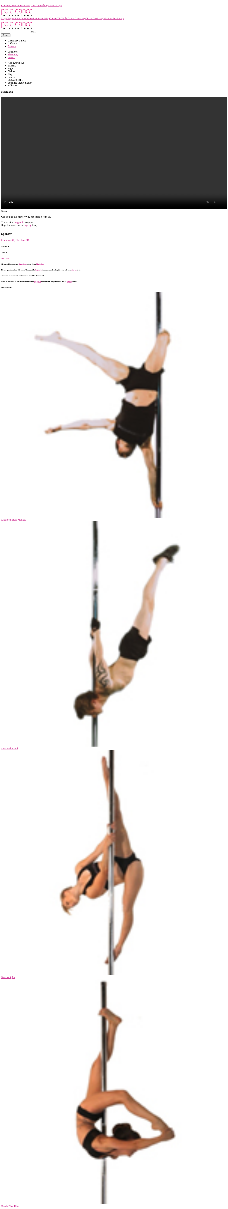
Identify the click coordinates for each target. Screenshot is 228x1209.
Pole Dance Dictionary (12, 2)
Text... (32, 31)
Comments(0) (8, 240)
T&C (33, 5)
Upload (40, 5)
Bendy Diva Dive (10, 1206)
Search (6, 35)
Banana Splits (8, 977)
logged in (19, 222)
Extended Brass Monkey (13, 519)
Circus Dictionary (94, 18)
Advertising (25, 5)
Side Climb (5, 258)
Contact (5, 5)
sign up (28, 225)
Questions (14, 5)
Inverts (11, 57)
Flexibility (13, 54)
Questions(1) (22, 240)
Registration (50, 5)
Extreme (12, 46)
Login (59, 5)
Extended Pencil (9, 748)
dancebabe (23, 264)
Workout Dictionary (114, 18)
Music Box (40, 264)
